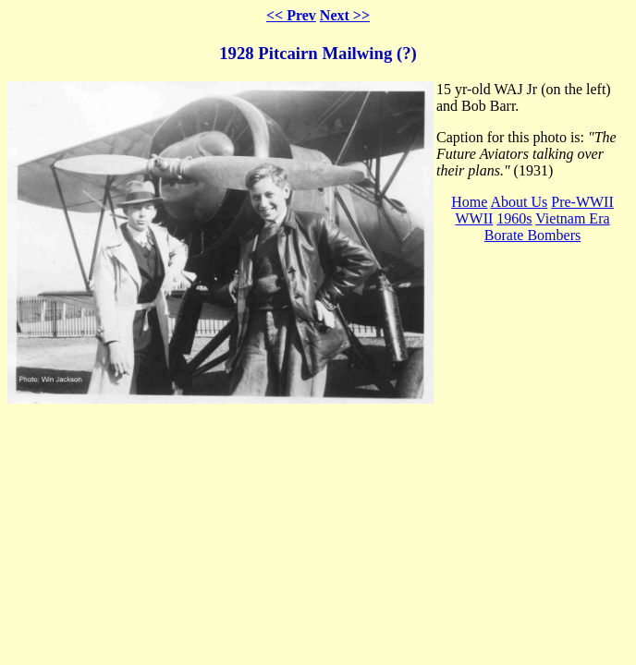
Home (469, 202)
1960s (514, 218)
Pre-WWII (582, 202)
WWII (474, 218)
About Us (518, 202)
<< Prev (291, 15)
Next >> (345, 15)
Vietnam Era (572, 218)
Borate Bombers (532, 235)
